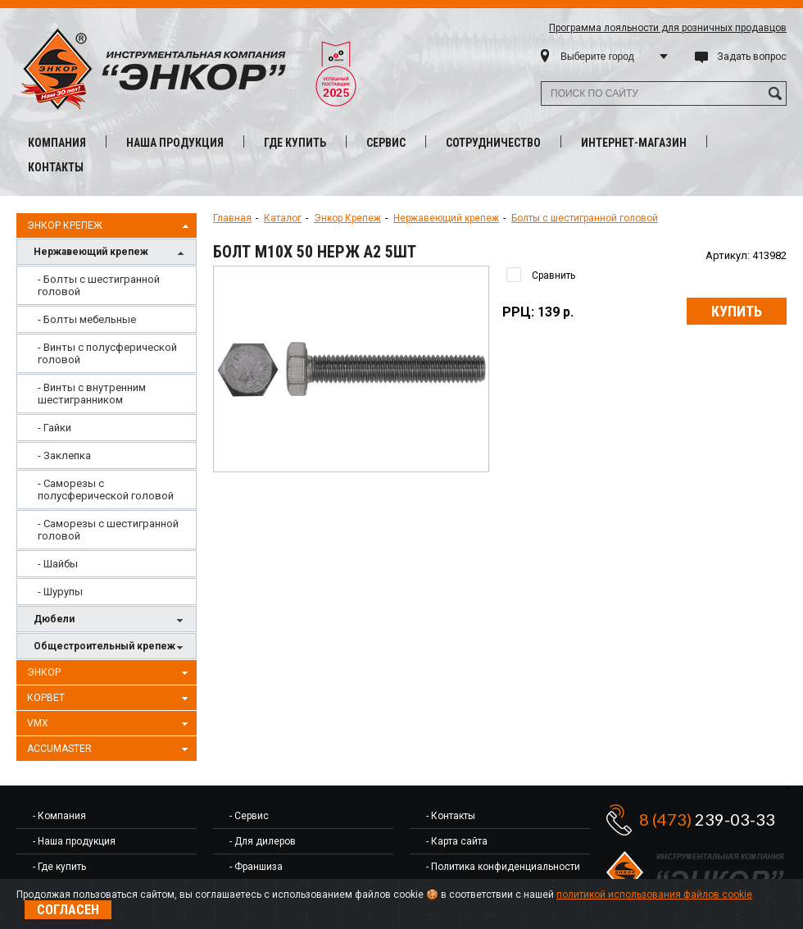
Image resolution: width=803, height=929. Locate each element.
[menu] (106, 435)
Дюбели (111, 620)
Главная (232, 218)
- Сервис (249, 816)
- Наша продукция (74, 841)
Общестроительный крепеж (111, 647)
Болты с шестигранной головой (584, 218)
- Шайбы (58, 564)
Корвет (110, 698)
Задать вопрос (752, 56)
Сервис (386, 142)
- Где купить (59, 866)
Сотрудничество (493, 142)
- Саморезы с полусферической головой (106, 489)
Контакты (56, 167)
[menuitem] (106, 285)
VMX (110, 724)
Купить (736, 311)
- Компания (59, 816)
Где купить (295, 142)
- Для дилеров (262, 841)
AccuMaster (110, 749)
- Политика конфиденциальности (503, 866)
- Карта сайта (457, 841)
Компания (57, 142)
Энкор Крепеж (110, 226)
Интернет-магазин (634, 142)
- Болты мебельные (87, 319)
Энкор (110, 673)
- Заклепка (64, 455)
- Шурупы (60, 591)
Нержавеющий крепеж (111, 253)
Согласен (68, 910)
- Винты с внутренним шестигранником (92, 393)
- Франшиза (256, 866)
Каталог (283, 218)
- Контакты (450, 816)
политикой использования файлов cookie (654, 894)
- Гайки (54, 427)
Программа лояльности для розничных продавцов (668, 28)
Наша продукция (175, 142)
